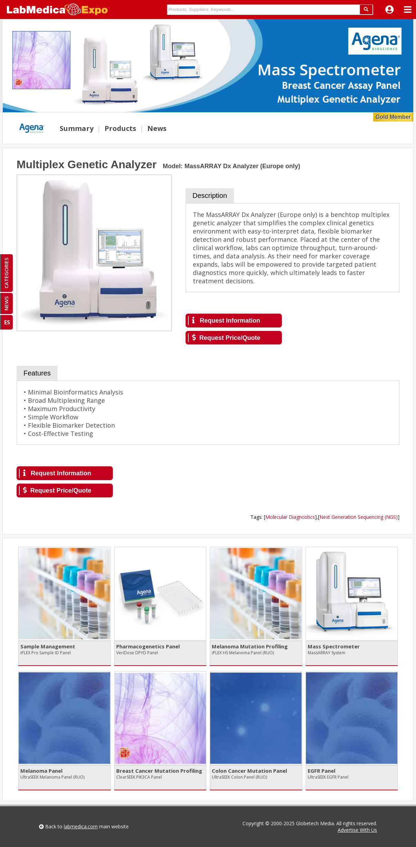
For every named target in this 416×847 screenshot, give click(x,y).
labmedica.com (81, 826)
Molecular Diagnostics (290, 517)
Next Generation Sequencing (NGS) (358, 517)
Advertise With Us (357, 830)
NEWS (6, 303)
